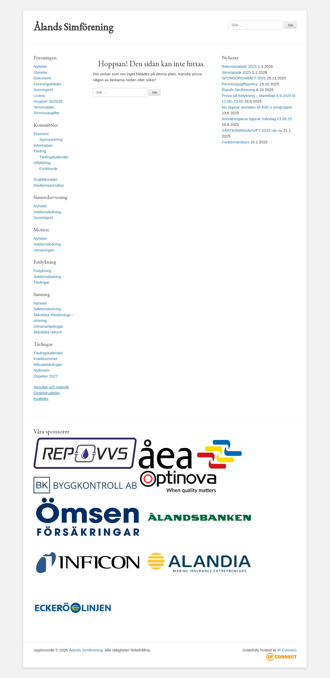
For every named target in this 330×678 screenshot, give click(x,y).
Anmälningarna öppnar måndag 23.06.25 (257, 119)
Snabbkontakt (45, 179)
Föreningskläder (47, 84)
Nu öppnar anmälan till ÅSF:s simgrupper (257, 107)
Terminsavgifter (47, 113)
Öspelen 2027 (45, 376)
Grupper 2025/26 (48, 101)
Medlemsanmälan (49, 185)
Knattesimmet (45, 358)
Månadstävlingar (48, 364)
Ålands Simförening (73, 27)
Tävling (40, 151)
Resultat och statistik (51, 387)
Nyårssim (42, 370)
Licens (39, 95)
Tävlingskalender (54, 157)
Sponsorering (50, 139)
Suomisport (43, 89)
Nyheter (40, 66)
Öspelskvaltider (47, 393)
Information (43, 145)
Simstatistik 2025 (236, 72)
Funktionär (48, 168)
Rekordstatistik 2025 (239, 66)
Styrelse (40, 72)
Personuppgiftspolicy (240, 84)
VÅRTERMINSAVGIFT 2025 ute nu (252, 130)
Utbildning (42, 162)
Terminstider (44, 107)
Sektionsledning (47, 212)
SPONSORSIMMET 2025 (244, 78)
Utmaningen (44, 250)
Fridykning (42, 270)
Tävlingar (42, 282)
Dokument (42, 78)
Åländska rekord (47, 332)
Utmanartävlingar (48, 326)
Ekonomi (41, 134)
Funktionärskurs (235, 142)
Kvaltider (41, 398)
